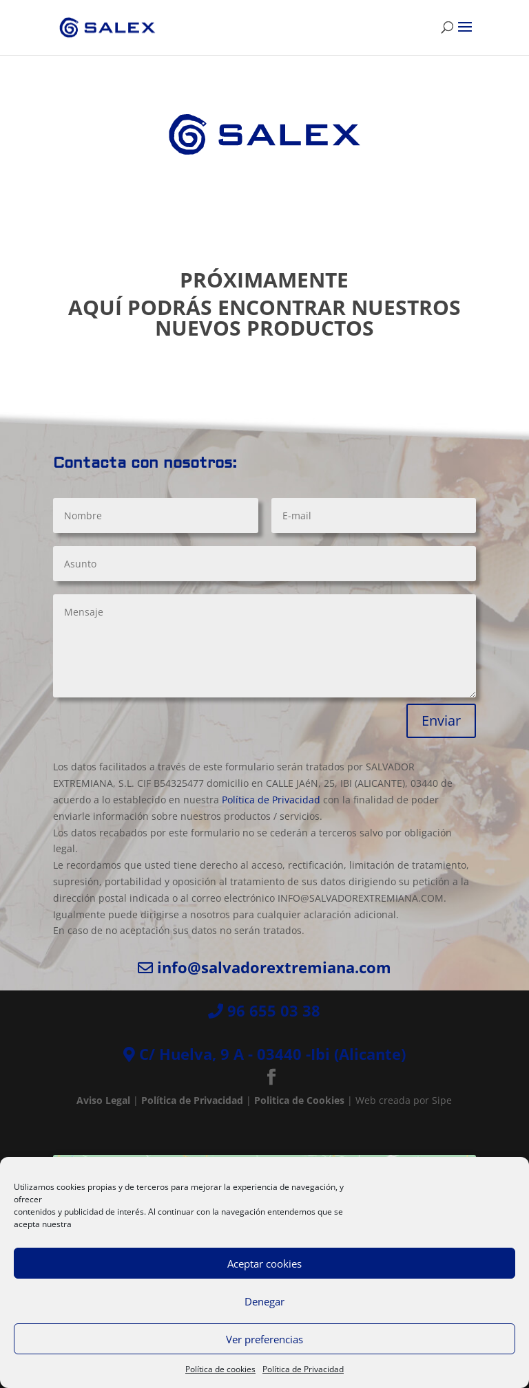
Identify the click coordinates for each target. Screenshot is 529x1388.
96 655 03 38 (273, 1010)
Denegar (264, 1301)
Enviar (441, 720)
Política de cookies (220, 1369)
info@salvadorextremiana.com (274, 967)
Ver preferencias (264, 1339)
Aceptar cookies (264, 1263)
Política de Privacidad (303, 1369)
